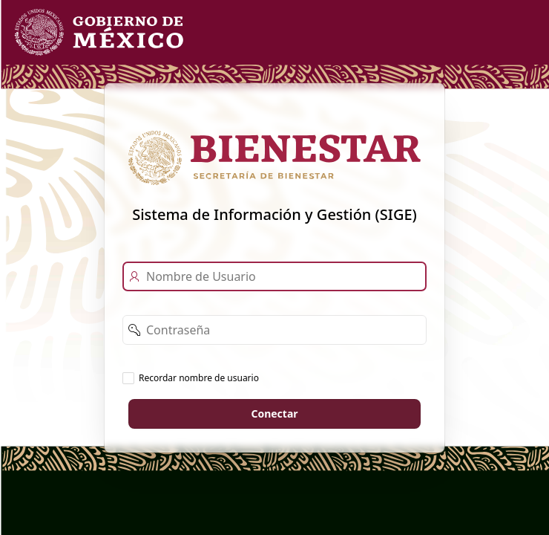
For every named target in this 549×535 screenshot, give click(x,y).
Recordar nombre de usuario (199, 377)
